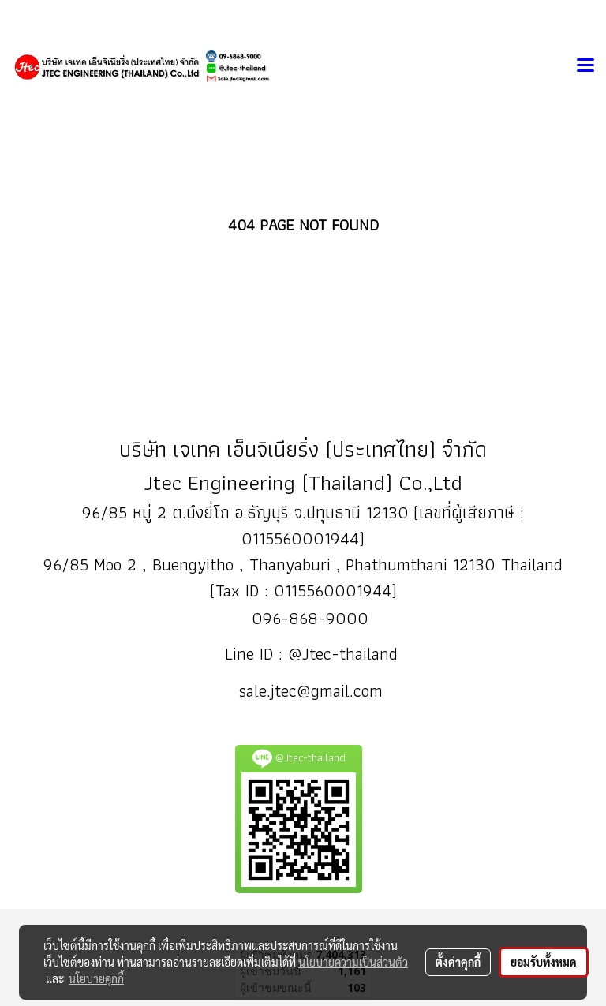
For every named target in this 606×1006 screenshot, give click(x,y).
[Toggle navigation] (585, 66)
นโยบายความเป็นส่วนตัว (353, 962)
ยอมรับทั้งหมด (544, 962)
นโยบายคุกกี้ (96, 978)
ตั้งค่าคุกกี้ (458, 962)
